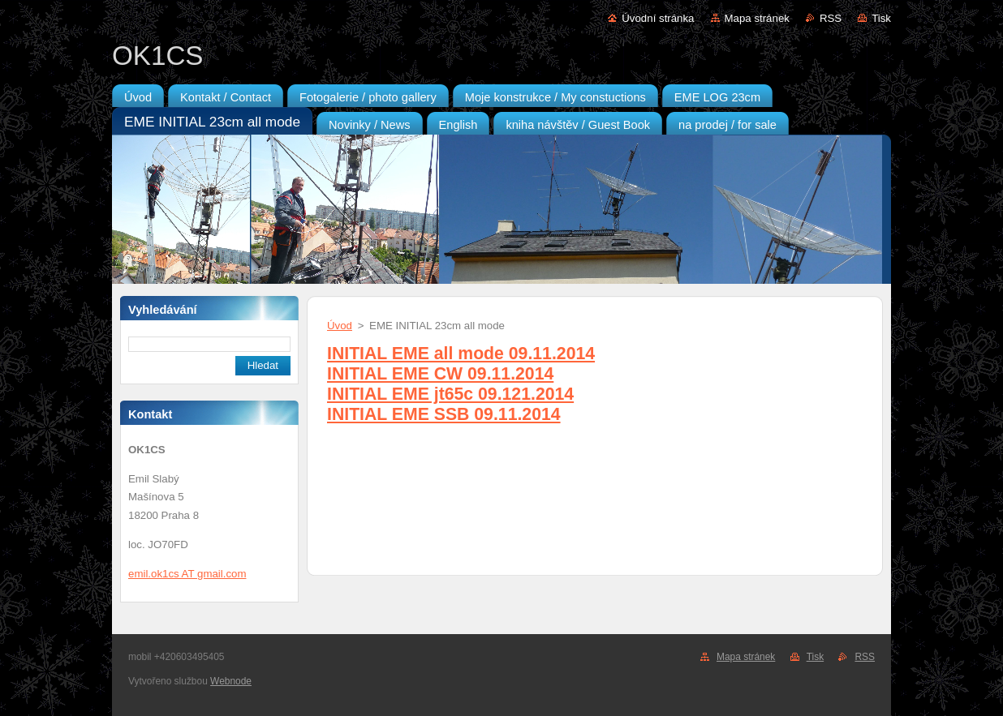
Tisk (881, 18)
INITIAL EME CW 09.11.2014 (440, 374)
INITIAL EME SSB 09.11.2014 (444, 414)
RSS (831, 18)
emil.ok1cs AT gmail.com (187, 574)
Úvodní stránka (658, 18)
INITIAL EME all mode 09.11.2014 (461, 353)
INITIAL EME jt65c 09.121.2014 (450, 394)
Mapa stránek (757, 18)
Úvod (339, 325)
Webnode (231, 681)
